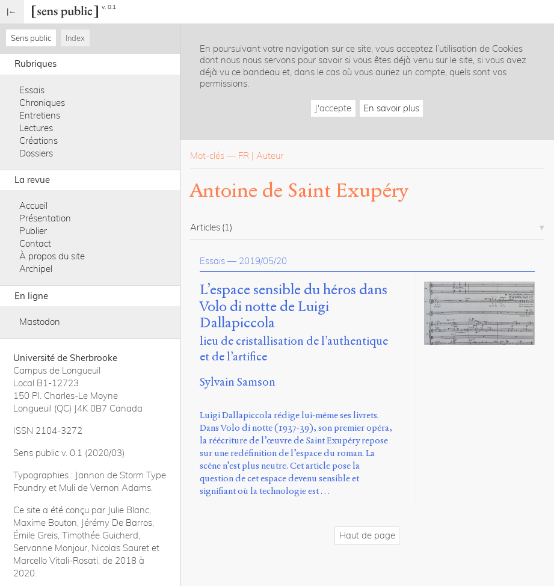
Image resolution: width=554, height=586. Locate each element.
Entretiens (39, 115)
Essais (32, 90)
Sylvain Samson (237, 382)
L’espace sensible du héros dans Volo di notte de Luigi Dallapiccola (293, 307)
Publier (33, 230)
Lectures (36, 128)
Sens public (31, 38)
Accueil (33, 205)
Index (75, 38)
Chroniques (42, 102)
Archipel (35, 268)
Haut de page (367, 535)
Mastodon (39, 321)
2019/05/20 (263, 261)
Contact (35, 243)
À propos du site (52, 256)
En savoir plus (391, 108)
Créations (38, 140)
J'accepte (333, 108)
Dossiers (36, 153)
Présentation (45, 218)
